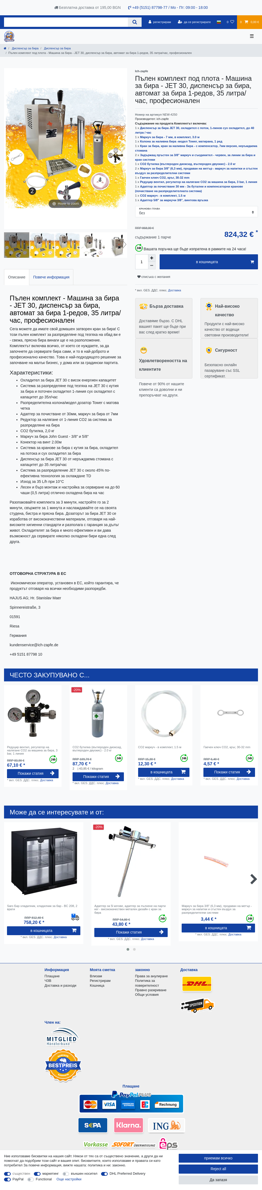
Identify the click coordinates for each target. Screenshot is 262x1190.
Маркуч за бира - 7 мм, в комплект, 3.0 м (169, 137)
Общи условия (147, 995)
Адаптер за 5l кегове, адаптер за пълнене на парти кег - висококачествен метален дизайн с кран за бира (130, 909)
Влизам (96, 976)
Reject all (218, 1169)
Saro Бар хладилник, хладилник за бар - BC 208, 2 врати (42, 907)
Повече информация (51, 277)
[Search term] (66, 22)
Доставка (174, 290)
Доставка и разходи (60, 985)
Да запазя (218, 1180)
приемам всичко (218, 1158)
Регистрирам (100, 981)
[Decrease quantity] (152, 265)
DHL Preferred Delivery (127, 1173)
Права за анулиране (151, 976)
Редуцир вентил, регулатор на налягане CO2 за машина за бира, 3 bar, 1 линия (198, 181)
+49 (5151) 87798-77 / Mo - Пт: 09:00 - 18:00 (168, 7)
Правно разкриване (151, 990)
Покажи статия (36, 773)
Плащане (52, 976)
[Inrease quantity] (152, 258)
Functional (44, 1179)
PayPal (18, 1179)
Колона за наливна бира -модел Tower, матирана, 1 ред (181, 141)
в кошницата (225, 262)
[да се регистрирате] (194, 22)
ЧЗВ (48, 981)
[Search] (135, 22)
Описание (16, 277)
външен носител (84, 1173)
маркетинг (50, 1173)
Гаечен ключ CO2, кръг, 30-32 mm (164, 177)
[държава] (219, 22)
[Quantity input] (141, 261)
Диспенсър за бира (24, 48)
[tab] (16, 277)
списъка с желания (153, 277)
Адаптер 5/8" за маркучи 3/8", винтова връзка (174, 200)
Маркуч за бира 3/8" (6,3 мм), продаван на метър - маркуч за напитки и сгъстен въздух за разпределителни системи (217, 909)
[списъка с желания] (230, 22)
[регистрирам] (160, 22)
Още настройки (68, 1179)
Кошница (97, 985)
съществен (21, 1173)
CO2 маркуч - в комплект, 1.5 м (162, 195)
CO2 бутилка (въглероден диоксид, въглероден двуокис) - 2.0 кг (188, 164)
